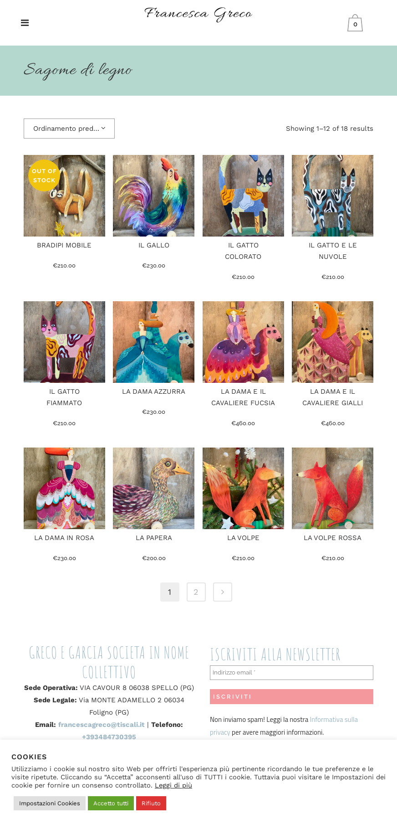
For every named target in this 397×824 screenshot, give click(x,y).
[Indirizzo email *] (291, 672)
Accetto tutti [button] (110, 803)
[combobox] (69, 128)
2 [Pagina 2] (195, 592)
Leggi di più (173, 785)
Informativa (327, 719)
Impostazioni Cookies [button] (49, 803)
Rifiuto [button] (151, 803)
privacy (220, 732)
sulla (351, 719)
